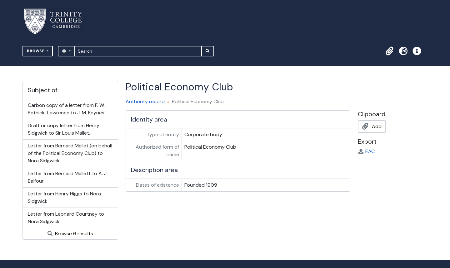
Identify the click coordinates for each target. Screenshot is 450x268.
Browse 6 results (70, 233)
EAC (366, 151)
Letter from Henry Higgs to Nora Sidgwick (64, 197)
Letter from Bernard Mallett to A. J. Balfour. (68, 177)
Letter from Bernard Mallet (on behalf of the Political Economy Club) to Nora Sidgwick (70, 153)
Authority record (145, 101)
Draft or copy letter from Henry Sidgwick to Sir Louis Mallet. (63, 129)
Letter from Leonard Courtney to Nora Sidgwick (66, 218)
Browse (36, 51)
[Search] (138, 51)
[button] (389, 51)
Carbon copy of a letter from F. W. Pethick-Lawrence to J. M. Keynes (66, 109)
